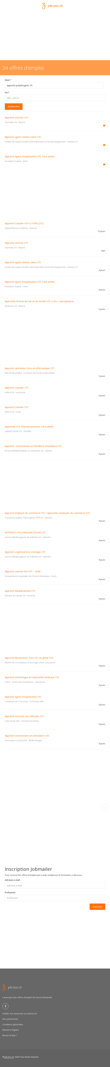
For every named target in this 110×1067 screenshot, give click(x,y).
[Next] (105, 807)
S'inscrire (97, 906)
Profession (10, 892)
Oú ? (7, 92)
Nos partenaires (10, 1018)
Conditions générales (12, 1024)
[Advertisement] (55, 36)
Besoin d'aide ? (9, 1035)
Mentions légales (10, 1029)
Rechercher (14, 106)
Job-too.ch (9, 1057)
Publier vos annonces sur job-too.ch (19, 1013)
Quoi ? (8, 79)
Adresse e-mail (12, 880)
